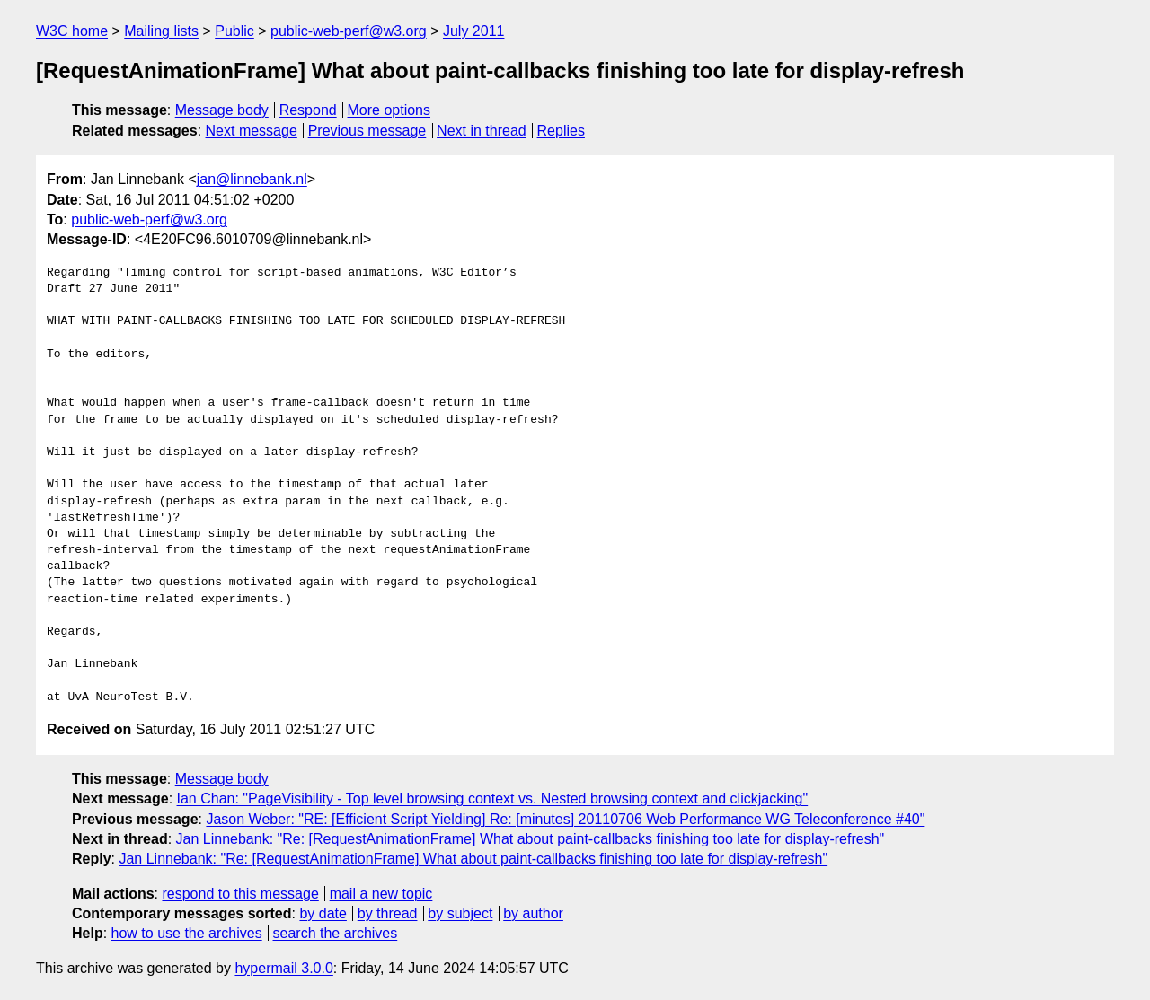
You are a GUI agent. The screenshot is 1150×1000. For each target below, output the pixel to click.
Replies (561, 130)
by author (533, 913)
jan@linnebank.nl (252, 179)
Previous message (367, 130)
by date (322, 913)
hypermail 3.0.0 (283, 968)
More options (389, 110)
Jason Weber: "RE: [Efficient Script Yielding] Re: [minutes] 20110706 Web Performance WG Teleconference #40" (565, 819)
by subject (460, 913)
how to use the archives (186, 933)
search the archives (335, 933)
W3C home (72, 31)
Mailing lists (161, 31)
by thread (388, 913)
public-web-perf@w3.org (348, 31)
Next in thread (481, 130)
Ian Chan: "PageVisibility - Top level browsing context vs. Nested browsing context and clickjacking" (493, 798)
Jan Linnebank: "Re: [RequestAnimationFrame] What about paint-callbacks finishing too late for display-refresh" (530, 838)
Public (234, 31)
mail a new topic (381, 893)
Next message (251, 130)
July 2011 (474, 31)
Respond (308, 110)
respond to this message (240, 893)
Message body (222, 110)
